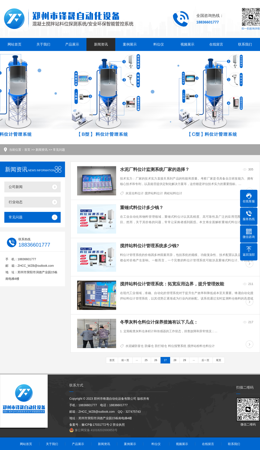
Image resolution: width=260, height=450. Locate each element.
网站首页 (14, 44)
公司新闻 (16, 187)
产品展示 (72, 44)
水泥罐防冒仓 (134, 346)
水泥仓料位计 (134, 193)
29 (184, 360)
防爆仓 (149, 346)
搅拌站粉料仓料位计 (201, 346)
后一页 (205, 360)
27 (165, 360)
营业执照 (119, 424)
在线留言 (216, 44)
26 (155, 360)
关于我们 (43, 44)
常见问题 (59, 149)
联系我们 (245, 44)
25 (146, 360)
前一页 (125, 360)
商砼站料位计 (173, 193)
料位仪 (158, 44)
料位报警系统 (177, 346)
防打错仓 (161, 346)
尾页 (218, 360)
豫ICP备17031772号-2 (96, 424)
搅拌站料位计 (154, 193)
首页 (27, 149)
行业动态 (16, 202)
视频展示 (187, 44)
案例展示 (130, 44)
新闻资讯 (101, 44)
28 (175, 360)
